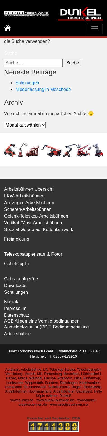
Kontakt (11, 301)
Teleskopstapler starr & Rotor (33, 254)
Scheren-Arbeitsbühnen (27, 209)
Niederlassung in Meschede (43, 89)
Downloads (15, 285)
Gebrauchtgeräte (21, 278)
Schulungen (27, 82)
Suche (10, 53)
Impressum (15, 308)
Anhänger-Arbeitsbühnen (29, 202)
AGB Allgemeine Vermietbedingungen (41, 321)
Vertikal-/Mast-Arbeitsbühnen (33, 222)
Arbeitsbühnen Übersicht (28, 189)
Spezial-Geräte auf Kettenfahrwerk (38, 229)
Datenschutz (16, 315)
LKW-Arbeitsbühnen (24, 195)
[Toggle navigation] (95, 28)
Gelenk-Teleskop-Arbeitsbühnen (36, 216)
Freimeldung (16, 239)
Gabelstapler (17, 263)
